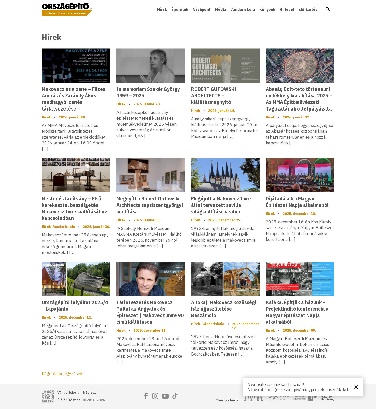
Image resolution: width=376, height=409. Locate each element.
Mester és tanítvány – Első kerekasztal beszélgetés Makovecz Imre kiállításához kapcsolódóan (74, 208)
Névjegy (89, 392)
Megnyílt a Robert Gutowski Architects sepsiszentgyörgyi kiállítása (149, 205)
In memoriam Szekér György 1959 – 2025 (148, 92)
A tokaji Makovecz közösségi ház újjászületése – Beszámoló (223, 309)
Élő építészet (68, 400)
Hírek (162, 9)
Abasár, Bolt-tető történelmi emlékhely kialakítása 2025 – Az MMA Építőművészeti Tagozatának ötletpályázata (299, 99)
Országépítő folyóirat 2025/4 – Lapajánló (75, 305)
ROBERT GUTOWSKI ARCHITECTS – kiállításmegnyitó (214, 96)
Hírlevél (287, 9)
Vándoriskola (242, 9)
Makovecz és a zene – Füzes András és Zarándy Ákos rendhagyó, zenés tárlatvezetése (73, 99)
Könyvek (267, 9)
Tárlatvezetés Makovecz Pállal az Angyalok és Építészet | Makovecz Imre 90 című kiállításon (150, 312)
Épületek (180, 9)
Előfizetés (308, 9)
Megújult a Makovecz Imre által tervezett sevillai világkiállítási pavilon (221, 205)
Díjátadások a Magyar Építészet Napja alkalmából (297, 202)
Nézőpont (202, 9)
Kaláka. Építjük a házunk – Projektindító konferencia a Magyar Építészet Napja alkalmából (297, 312)
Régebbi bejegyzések (62, 373)
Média (220, 9)
